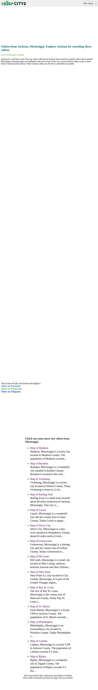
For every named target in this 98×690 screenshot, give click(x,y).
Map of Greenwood (41, 540)
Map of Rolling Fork (41, 494)
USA (3, 55)
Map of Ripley (38, 656)
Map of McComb (39, 556)
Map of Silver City (40, 525)
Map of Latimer (38, 641)
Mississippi (11, 55)
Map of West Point (40, 571)
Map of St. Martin (40, 606)
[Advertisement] (49, 25)
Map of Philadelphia (41, 621)
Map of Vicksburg (40, 478)
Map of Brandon (39, 463)
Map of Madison (39, 448)
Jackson (20, 55)
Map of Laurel (38, 509)
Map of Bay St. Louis (42, 587)
